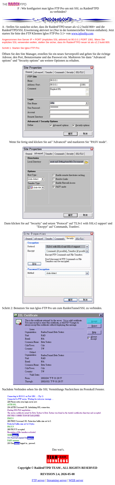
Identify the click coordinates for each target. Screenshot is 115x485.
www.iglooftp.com (82, 33)
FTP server (38, 480)
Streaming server (57, 480)
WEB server (76, 480)
